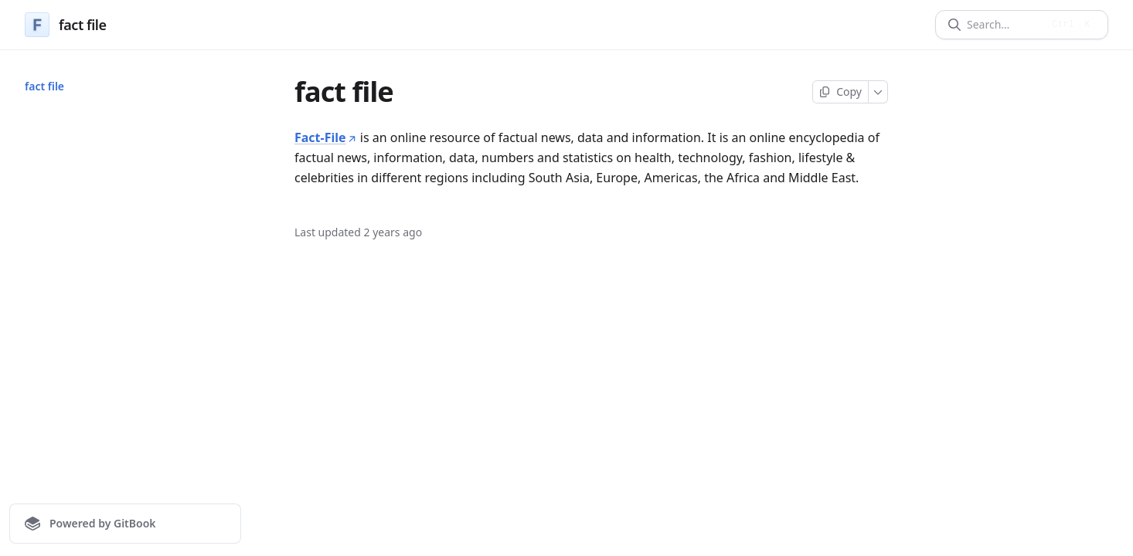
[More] (878, 91)
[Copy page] (840, 91)
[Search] (1004, 25)
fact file (44, 86)
